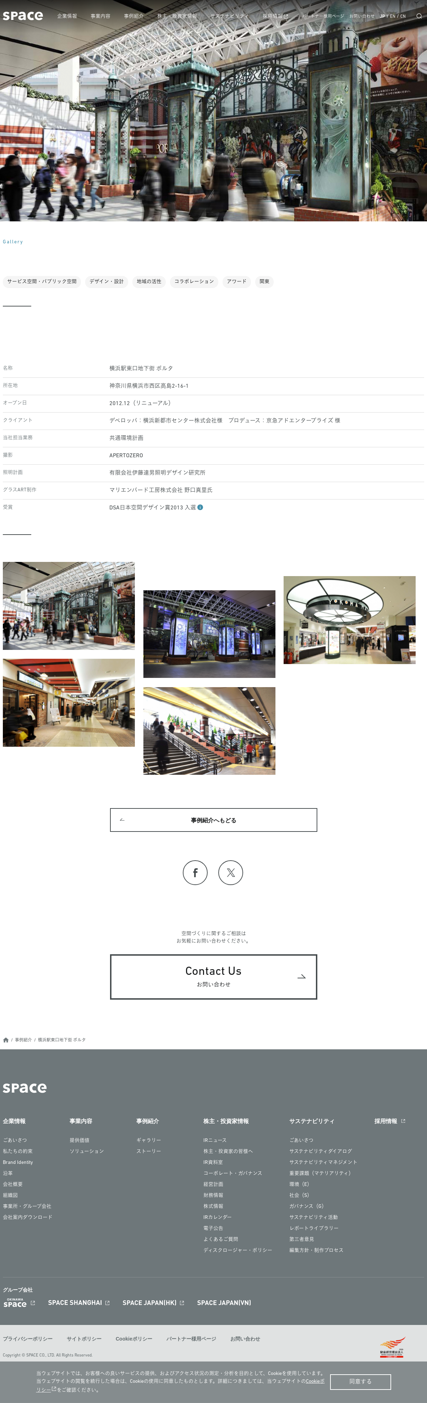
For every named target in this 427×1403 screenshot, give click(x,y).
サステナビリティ (231, 16)
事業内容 (104, 16)
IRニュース (215, 1141)
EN (392, 17)
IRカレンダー (217, 1218)
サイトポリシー (84, 1340)
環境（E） (300, 1185)
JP (382, 16)
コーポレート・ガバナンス (232, 1174)
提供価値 (79, 1141)
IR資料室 (213, 1163)
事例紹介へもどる (213, 821)
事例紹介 (137, 16)
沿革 (8, 1174)
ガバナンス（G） (308, 1207)
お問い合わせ (362, 17)
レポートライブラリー (314, 1229)
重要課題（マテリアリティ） (321, 1174)
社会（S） (300, 1196)
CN (403, 17)
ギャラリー (148, 1141)
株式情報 (213, 1207)
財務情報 (213, 1196)
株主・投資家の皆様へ (228, 1152)
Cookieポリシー (134, 1340)
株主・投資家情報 (179, 16)
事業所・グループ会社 (27, 1207)
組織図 (10, 1196)
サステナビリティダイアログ (320, 1152)
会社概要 (13, 1185)
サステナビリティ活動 (313, 1218)
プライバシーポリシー (28, 1340)
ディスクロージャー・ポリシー (237, 1251)
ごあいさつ (15, 1141)
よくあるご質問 (220, 1240)
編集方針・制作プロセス (316, 1251)
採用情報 (274, 16)
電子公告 (213, 1229)
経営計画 (213, 1185)
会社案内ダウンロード (28, 1218)
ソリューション (87, 1152)
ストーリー (148, 1152)
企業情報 (71, 16)
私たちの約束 (18, 1152)
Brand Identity (18, 1163)
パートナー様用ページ (323, 17)
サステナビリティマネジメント (323, 1163)
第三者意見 (301, 1240)
